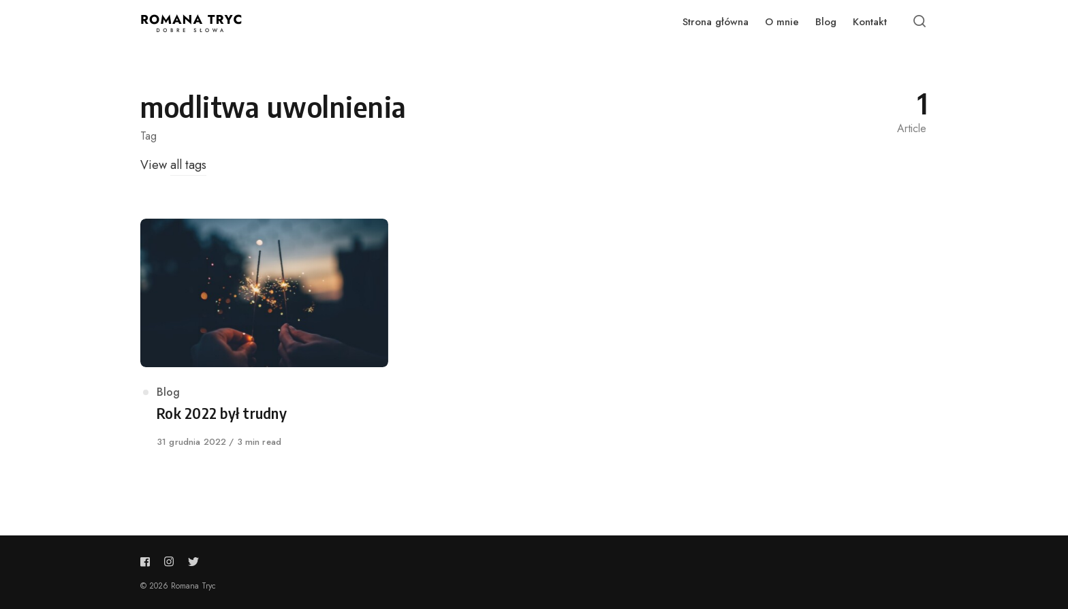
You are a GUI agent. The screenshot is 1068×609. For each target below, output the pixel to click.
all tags (188, 165)
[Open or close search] (919, 22)
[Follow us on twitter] (191, 561)
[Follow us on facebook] (147, 561)
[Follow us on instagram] (169, 561)
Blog (168, 392)
